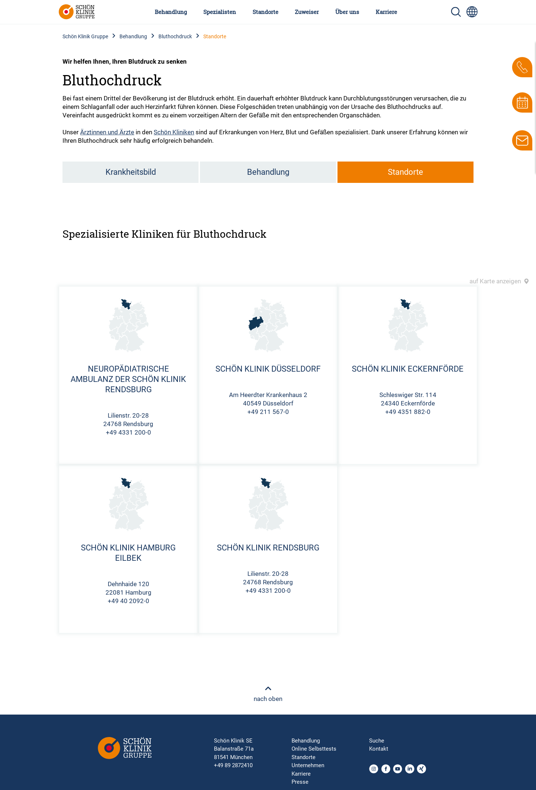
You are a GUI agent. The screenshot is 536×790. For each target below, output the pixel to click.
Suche (376, 740)
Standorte (265, 11)
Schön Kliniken (174, 132)
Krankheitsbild (131, 172)
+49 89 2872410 (233, 765)
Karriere (386, 11)
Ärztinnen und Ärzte (107, 132)
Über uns (347, 11)
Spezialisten (219, 11)
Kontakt (378, 748)
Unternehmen (308, 765)
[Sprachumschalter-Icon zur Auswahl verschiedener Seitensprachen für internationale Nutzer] (472, 11)
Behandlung (171, 11)
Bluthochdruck (175, 36)
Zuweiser (307, 11)
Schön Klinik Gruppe (85, 36)
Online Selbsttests (314, 748)
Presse (300, 782)
